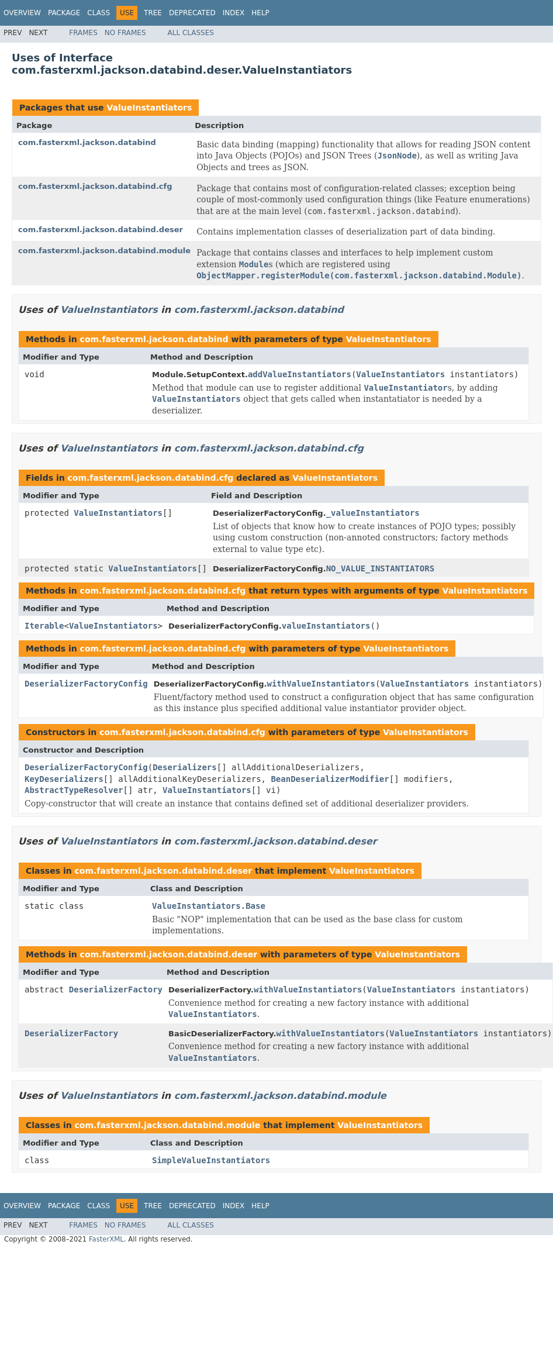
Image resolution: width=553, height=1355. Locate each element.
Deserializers (185, 767)
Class (98, 13)
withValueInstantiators (321, 683)
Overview (22, 13)
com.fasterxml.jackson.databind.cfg (95, 186)
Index (234, 13)
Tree (153, 13)
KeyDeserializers (64, 779)
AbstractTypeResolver (74, 790)
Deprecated (192, 13)
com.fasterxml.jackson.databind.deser (100, 229)
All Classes (191, 33)
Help (260, 13)
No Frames (125, 33)
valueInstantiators (326, 625)
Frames (83, 33)
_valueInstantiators (373, 513)
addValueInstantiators (299, 374)
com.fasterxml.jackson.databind (87, 142)
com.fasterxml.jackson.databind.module (104, 250)
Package (64, 13)
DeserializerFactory (116, 989)
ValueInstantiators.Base (208, 906)
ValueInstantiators (149, 107)
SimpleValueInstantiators (211, 1160)
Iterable (44, 625)
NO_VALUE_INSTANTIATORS (380, 568)
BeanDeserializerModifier (330, 779)
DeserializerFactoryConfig (86, 683)
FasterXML (106, 1239)
